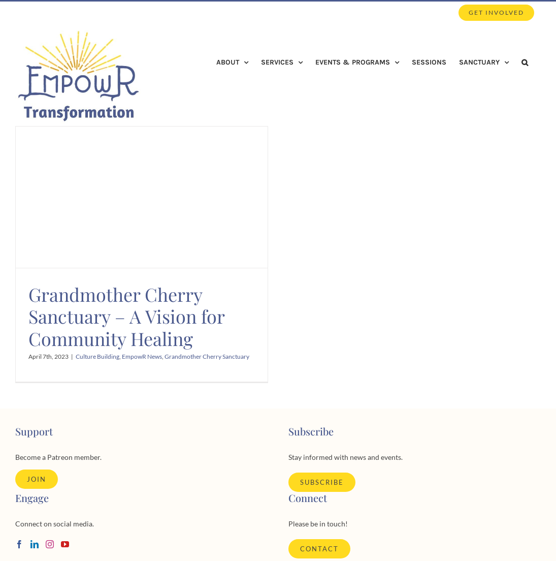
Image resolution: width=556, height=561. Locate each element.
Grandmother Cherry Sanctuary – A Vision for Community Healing (126, 316)
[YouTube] (65, 544)
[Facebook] (19, 544)
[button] (524, 62)
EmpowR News (142, 356)
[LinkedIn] (34, 544)
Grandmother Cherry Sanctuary (207, 356)
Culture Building (97, 356)
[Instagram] (50, 544)
